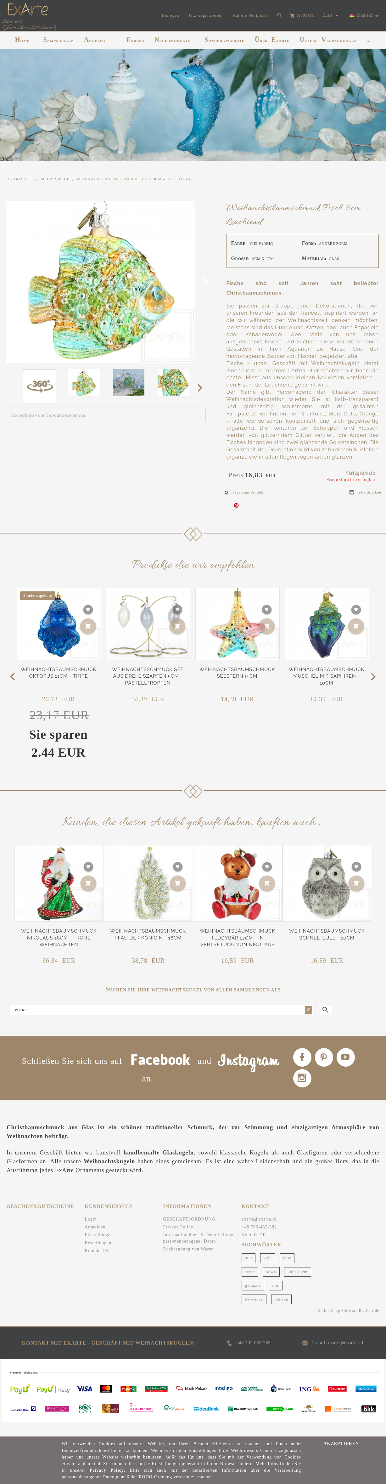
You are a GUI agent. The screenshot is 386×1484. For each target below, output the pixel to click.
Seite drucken (365, 492)
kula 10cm (298, 1285)
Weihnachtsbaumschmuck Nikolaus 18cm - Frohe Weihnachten (59, 937)
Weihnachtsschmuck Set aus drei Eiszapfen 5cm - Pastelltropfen (147, 676)
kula (268, 1271)
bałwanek (254, 1313)
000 (248, 1271)
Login (91, 1233)
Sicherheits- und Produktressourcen (48, 415)
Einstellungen (99, 1248)
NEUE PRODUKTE (172, 39)
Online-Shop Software (337, 1324)
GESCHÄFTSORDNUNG (189, 1233)
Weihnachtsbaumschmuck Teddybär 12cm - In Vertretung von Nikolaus (237, 937)
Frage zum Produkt (244, 492)
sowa (271, 1285)
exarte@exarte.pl (259, 1233)
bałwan (281, 1313)
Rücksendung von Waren (188, 1263)
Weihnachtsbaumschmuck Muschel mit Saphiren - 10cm (326, 676)
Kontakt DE (97, 1264)
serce (250, 1285)
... (368, 40)
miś (275, 1299)
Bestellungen (98, 1256)
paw (287, 1271)
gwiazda (253, 1299)
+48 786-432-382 (259, 1241)
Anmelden (95, 1241)
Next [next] (202, 387)
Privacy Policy (178, 1241)
